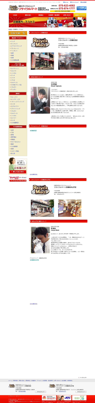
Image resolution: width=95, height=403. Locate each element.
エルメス (13, 71)
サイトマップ (75, 2)
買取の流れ (21, 380)
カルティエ (14, 82)
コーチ (13, 77)
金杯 (12, 53)
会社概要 (84, 2)
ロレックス (14, 97)
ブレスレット (15, 48)
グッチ (13, 75)
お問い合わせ (57, 380)
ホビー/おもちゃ (16, 142)
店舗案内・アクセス (36, 380)
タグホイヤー (15, 106)
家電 (12, 134)
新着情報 (69, 380)
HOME (10, 29)
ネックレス (14, 43)
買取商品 (28, 380)
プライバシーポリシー (15, 396)
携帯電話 (13, 137)
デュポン (13, 89)
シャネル (13, 73)
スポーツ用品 (15, 151)
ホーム (66, 2)
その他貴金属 (15, 60)
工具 (12, 132)
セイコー (13, 118)
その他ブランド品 (16, 85)
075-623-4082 (22, 391)
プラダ (13, 80)
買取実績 (15, 380)
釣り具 (13, 153)
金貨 (12, 57)
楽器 (12, 148)
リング (13, 41)
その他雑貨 (14, 146)
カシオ (13, 120)
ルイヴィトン (15, 68)
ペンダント (14, 50)
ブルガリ (13, 87)
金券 (12, 130)
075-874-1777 (62, 391)
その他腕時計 (15, 122)
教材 (12, 144)
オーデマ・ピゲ (15, 99)
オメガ (13, 104)
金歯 (12, 55)
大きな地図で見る (33, 174)
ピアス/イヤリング (16, 46)
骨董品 (13, 139)
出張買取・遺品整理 (48, 380)
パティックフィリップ (17, 101)
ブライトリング (15, 108)
